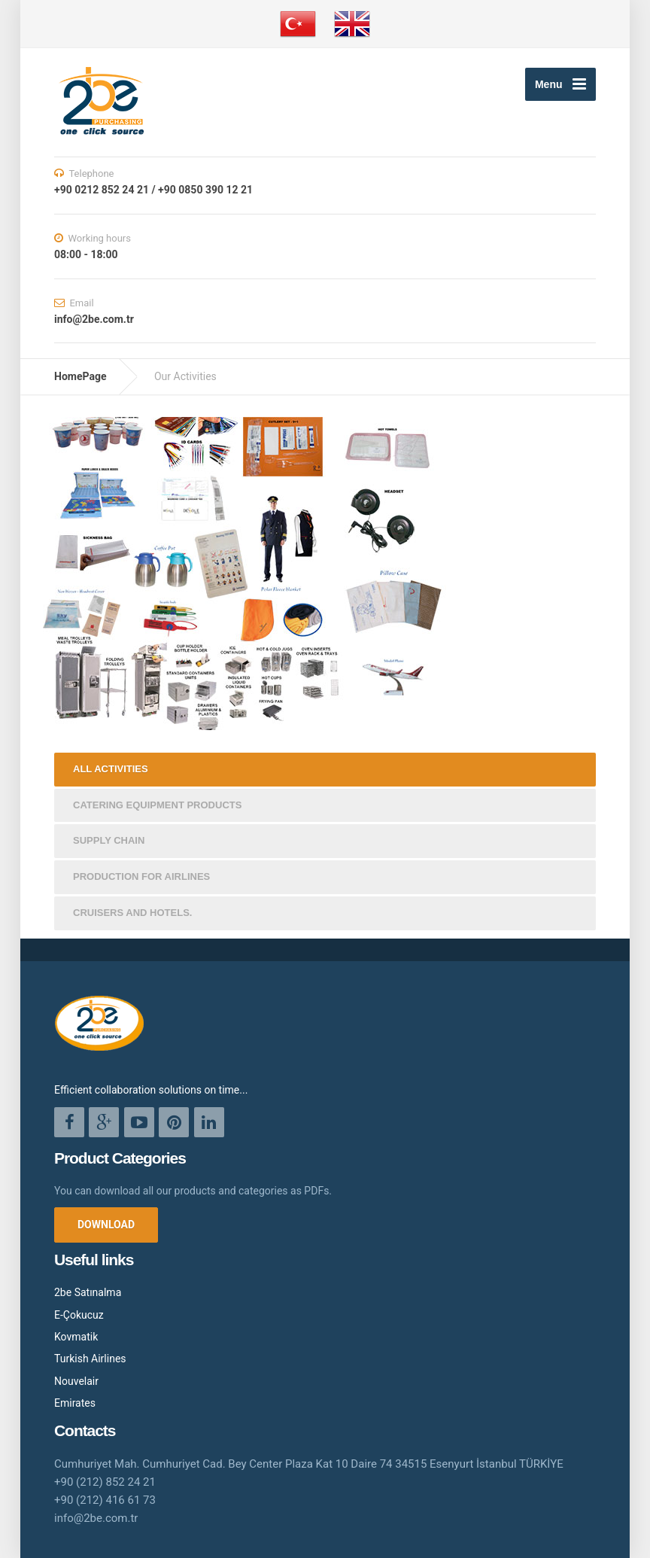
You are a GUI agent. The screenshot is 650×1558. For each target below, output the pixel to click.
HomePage (80, 376)
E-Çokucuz (79, 1315)
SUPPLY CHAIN (108, 840)
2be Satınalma (87, 1292)
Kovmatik (76, 1337)
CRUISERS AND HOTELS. (132, 912)
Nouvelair (76, 1381)
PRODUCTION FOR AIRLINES (141, 876)
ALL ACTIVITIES (110, 768)
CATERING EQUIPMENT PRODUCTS (157, 805)
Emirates (75, 1403)
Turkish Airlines (90, 1359)
